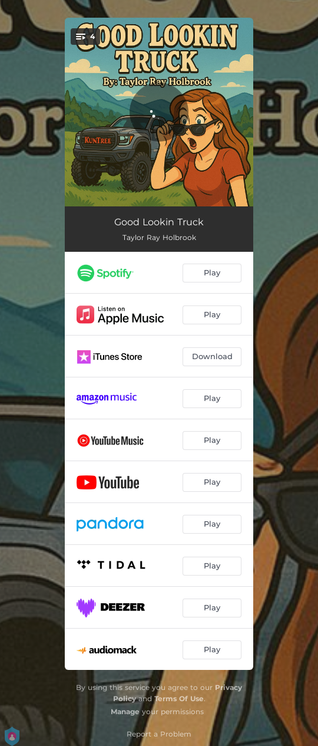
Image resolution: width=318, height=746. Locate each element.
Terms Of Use (179, 698)
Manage (125, 711)
